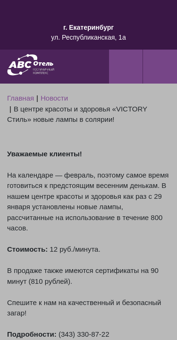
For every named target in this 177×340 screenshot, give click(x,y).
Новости (54, 98)
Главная (20, 98)
